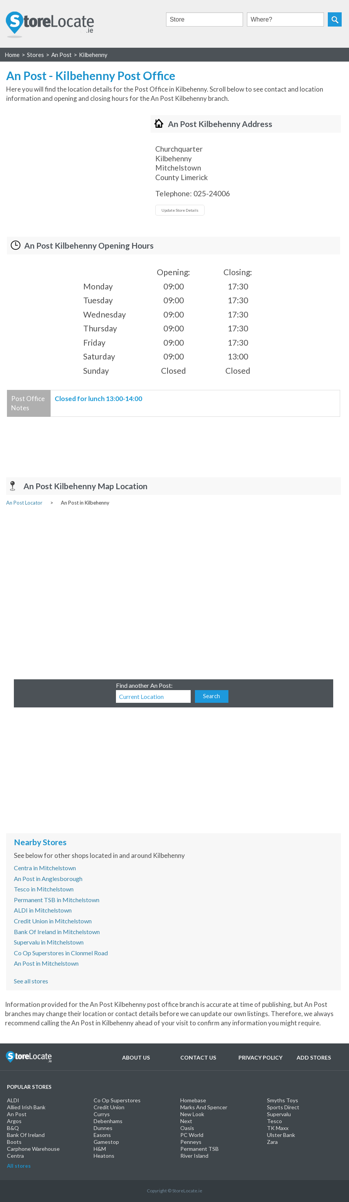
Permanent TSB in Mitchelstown (56, 899)
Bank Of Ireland (26, 1135)
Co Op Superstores (117, 1100)
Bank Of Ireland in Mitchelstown (57, 931)
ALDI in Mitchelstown (43, 910)
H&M (100, 1148)
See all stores (31, 981)
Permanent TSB (199, 1148)
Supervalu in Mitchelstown (49, 942)
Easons (102, 1135)
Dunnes (103, 1128)
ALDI (13, 1100)
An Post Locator (24, 503)
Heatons (104, 1155)
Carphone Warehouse (33, 1148)
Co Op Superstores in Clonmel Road (61, 952)
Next (186, 1121)
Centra (15, 1155)
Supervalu (279, 1114)
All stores (19, 1166)
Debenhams (108, 1121)
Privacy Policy (260, 1057)
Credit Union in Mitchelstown (53, 920)
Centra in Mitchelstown (45, 867)
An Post (17, 1114)
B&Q (13, 1128)
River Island (194, 1155)
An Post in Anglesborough (48, 878)
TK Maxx (278, 1128)
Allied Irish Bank (26, 1107)
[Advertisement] (71, 169)
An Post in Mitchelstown (46, 963)
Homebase (193, 1100)
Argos (14, 1121)
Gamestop (106, 1141)
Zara (272, 1141)
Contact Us (198, 1057)
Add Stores (314, 1057)
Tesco (274, 1121)
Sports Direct (283, 1107)
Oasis (187, 1128)
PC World (191, 1135)
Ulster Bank (281, 1135)
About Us (136, 1057)
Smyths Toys (282, 1100)
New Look (192, 1114)
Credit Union (109, 1107)
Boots (14, 1141)
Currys (102, 1114)
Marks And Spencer (203, 1107)
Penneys (190, 1141)
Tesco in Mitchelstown (44, 889)
